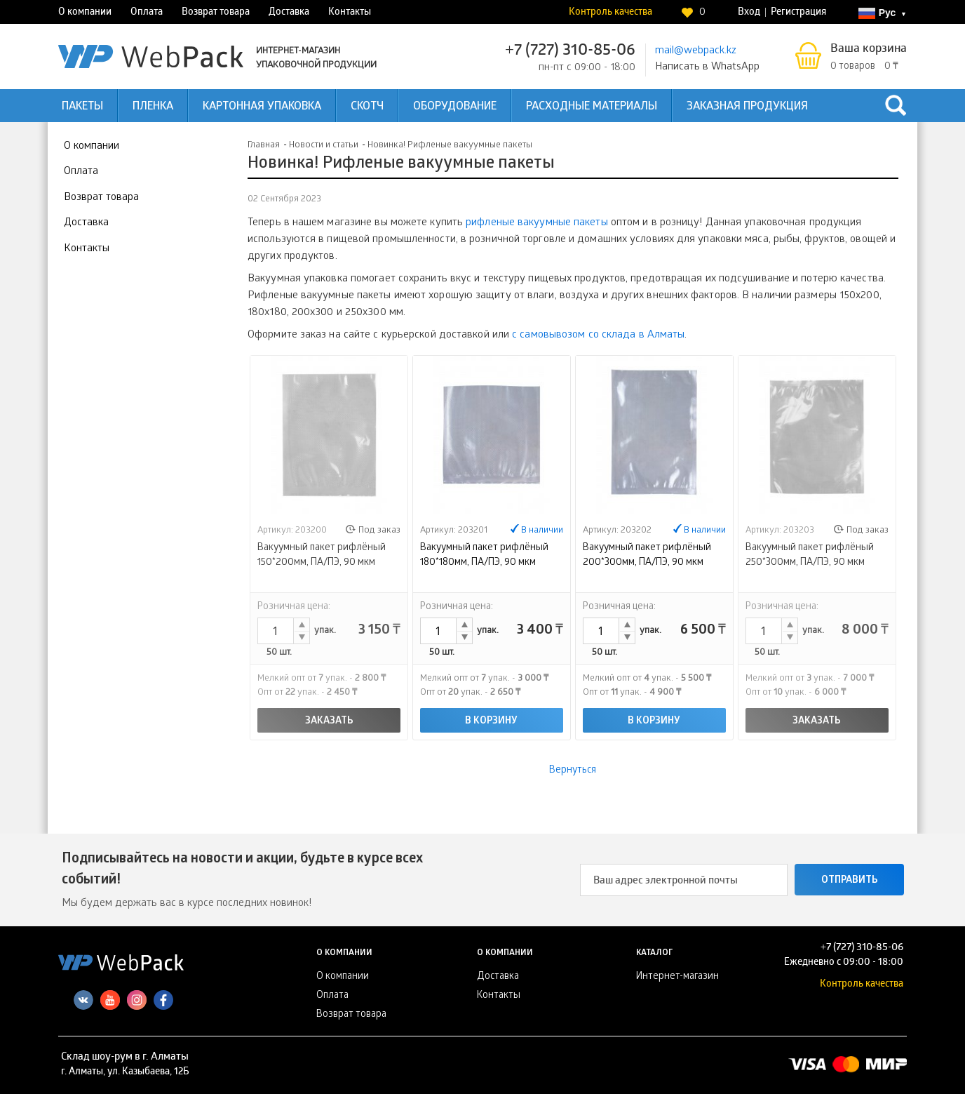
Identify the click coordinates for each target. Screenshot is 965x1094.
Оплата (146, 13)
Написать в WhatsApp (707, 67)
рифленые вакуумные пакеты (537, 223)
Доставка (289, 13)
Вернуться (572, 771)
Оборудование (455, 107)
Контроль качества (610, 13)
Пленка (153, 107)
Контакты (349, 13)
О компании (85, 13)
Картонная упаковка (262, 107)
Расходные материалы (591, 107)
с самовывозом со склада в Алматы (598, 335)
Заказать (329, 722)
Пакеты (82, 107)
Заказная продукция (747, 107)
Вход (749, 13)
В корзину (491, 722)
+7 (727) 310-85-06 (570, 51)
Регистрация (798, 13)
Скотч (367, 107)
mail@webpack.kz (695, 51)
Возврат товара (216, 13)
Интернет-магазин (677, 977)
